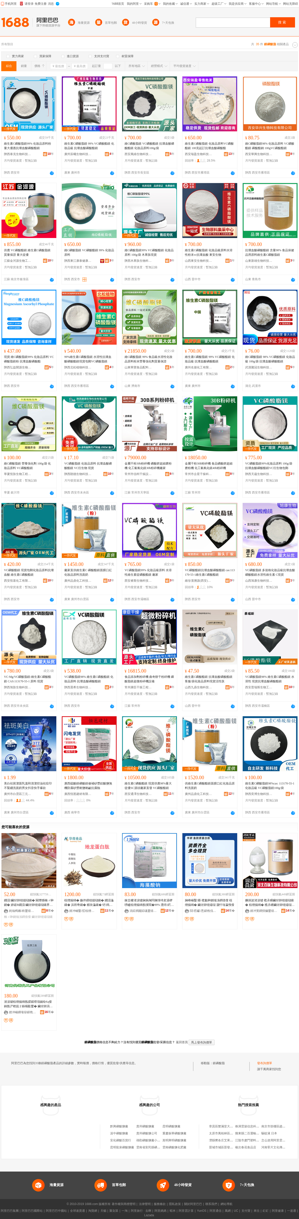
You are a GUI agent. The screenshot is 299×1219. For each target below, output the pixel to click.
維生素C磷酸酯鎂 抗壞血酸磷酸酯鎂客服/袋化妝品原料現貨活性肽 (208, 679)
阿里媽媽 (160, 1211)
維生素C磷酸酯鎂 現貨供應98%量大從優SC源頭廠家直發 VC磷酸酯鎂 (148, 786)
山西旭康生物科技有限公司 (259, 580)
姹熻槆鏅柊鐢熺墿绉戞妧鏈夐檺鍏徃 (22, 911)
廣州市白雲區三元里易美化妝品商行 (17, 794)
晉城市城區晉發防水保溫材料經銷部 (233, 1147)
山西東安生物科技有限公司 (198, 260)
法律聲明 (145, 1204)
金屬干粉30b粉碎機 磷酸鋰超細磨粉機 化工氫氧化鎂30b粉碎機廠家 (148, 466)
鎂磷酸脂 (219, 1063)
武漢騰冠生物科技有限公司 (259, 367)
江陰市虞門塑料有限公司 (251, 1140)
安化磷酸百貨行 (120, 1140)
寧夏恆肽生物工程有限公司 (17, 474)
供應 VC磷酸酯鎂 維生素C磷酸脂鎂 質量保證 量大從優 (27, 252)
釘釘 (266, 1211)
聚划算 (113, 1211)
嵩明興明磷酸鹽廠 (174, 1140)
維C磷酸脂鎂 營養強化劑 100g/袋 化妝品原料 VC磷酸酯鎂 (27, 466)
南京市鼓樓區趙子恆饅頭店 (279, 1126)
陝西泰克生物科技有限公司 (17, 154)
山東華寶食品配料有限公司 (138, 367)
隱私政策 (175, 1204)
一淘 (125, 1211)
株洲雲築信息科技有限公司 (253, 1126)
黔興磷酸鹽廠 (119, 1126)
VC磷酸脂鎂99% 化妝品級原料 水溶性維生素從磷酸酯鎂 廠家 (148, 572)
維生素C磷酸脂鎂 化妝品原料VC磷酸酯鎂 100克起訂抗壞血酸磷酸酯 (209, 146)
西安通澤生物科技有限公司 (138, 794)
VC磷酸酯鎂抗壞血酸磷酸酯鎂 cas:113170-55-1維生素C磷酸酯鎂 (210, 572)
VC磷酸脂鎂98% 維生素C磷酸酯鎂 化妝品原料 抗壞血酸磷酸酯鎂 (88, 679)
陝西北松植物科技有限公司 (78, 367)
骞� (50, 910)
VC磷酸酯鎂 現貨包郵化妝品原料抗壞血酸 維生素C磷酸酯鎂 (29, 572)
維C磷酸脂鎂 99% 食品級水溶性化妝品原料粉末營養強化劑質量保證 (148, 359)
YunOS (201, 1211)
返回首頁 (182, 1042)
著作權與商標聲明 (124, 1204)
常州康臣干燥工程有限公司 (138, 687)
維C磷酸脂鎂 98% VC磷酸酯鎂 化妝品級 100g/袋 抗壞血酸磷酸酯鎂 (270, 359)
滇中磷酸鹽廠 (119, 1133)
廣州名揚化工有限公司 (198, 367)
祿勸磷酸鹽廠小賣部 (149, 1140)
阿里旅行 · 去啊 (141, 1211)
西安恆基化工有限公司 (17, 580)
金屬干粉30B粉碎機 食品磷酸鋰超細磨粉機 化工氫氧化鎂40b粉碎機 (208, 466)
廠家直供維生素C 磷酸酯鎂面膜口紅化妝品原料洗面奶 (88, 572)
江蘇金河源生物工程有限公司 (17, 260)
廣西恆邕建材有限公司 (78, 794)
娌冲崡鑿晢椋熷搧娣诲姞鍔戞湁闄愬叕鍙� (83, 911)
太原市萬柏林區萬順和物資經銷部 (231, 1133)
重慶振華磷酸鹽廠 (174, 1133)
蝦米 (173, 1211)
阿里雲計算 (186, 1211)
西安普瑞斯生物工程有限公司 (259, 687)
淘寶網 (92, 1211)
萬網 (228, 1211)
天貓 (103, 1211)
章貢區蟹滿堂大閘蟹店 (224, 1126)
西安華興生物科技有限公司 (259, 154)
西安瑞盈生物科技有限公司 (198, 154)
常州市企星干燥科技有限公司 (198, 474)
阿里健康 (278, 1211)
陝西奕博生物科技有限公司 (259, 794)
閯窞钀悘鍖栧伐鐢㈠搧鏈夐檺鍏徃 (203, 911)
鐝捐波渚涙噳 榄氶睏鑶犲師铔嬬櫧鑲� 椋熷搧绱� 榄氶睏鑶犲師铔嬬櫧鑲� (270, 903)
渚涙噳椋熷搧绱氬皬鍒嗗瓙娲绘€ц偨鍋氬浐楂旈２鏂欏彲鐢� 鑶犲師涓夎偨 (28, 1004)
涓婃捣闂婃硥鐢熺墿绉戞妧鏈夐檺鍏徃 (143, 911)
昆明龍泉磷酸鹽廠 (122, 1147)
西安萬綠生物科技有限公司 (138, 154)
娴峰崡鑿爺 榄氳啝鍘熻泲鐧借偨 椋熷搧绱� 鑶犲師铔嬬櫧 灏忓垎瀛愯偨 (209, 903)
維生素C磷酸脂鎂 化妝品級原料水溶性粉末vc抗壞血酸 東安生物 (208, 252)
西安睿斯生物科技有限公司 (138, 580)
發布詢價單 (264, 1063)
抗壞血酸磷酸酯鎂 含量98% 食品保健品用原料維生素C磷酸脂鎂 (269, 252)
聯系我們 (211, 1204)
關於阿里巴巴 (193, 1204)
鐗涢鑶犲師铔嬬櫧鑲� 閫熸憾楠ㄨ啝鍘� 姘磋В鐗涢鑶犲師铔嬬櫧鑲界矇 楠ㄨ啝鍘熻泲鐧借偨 (29, 903)
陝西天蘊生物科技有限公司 (259, 474)
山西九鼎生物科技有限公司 (198, 687)
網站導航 (226, 1204)
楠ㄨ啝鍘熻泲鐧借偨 (17, 917)
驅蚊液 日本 (269, 1133)
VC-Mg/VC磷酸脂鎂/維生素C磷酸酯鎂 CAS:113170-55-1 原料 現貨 (27, 679)
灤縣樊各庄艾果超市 (222, 1140)
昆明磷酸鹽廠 (171, 1126)
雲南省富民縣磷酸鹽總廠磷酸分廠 (158, 1147)
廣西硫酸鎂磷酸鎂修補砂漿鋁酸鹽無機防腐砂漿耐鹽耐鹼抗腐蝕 (88, 786)
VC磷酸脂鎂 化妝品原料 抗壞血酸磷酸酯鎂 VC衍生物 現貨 (88, 466)
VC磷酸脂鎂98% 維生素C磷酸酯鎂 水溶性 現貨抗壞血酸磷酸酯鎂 (269, 679)
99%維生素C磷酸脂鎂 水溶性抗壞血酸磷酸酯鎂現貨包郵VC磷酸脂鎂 (87, 359)
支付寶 (245, 1211)
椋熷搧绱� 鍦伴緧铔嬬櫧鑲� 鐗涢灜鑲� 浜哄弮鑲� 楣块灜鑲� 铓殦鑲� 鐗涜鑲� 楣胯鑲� (89, 903)
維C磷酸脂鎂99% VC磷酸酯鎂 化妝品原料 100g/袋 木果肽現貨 (149, 252)
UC (236, 1211)
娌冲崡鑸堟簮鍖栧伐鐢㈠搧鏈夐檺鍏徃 (22, 1012)
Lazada (149, 1215)
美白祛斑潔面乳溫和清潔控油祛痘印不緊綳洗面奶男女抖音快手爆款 (28, 786)
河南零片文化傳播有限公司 (279, 1147)
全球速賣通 (77, 1211)
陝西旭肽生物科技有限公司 (17, 687)
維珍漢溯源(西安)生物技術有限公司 (198, 580)
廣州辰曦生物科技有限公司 (78, 154)
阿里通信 (216, 1211)
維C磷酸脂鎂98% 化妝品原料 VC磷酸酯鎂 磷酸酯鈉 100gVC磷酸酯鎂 (269, 146)
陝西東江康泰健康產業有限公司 (78, 260)
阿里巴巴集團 (10, 1211)
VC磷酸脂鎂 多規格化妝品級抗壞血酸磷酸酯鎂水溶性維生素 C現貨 (270, 572)
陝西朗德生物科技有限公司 (78, 474)
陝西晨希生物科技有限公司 (78, 687)
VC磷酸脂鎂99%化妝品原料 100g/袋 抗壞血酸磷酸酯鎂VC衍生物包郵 (268, 466)
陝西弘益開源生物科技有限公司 (17, 367)
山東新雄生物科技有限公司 (259, 260)
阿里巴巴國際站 (32, 1211)
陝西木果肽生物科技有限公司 (138, 260)
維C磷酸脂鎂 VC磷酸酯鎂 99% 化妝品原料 (89, 252)
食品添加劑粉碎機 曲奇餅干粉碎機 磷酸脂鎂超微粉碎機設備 (149, 679)
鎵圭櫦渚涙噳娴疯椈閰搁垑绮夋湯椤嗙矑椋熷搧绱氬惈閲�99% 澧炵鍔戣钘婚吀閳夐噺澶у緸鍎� (149, 903)
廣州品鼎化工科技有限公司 (78, 580)
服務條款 (160, 1204)
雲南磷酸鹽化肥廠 (174, 1147)
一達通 (291, 1211)
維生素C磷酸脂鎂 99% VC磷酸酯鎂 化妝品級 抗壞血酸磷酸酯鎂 (89, 146)
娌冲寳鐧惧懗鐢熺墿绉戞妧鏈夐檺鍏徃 (264, 911)
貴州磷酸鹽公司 (146, 1133)
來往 (257, 1211)
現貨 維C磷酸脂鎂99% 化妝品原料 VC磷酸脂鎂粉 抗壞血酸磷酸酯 (29, 359)
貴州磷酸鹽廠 (145, 1126)
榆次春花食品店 (245, 1147)
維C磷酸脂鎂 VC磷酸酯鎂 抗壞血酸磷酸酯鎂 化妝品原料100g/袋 (149, 146)
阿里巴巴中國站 (56, 1211)
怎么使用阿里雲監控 (274, 1140)
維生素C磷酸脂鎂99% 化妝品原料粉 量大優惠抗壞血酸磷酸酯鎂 (27, 146)
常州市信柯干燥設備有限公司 (138, 474)
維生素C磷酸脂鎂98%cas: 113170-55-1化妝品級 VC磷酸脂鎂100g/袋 (269, 786)
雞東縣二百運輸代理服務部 (253, 1133)
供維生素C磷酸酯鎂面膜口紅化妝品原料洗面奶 (210, 786)
